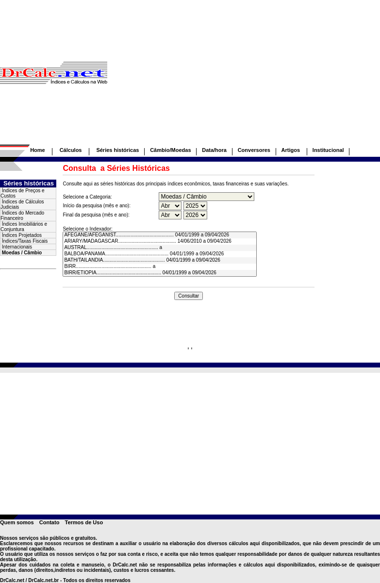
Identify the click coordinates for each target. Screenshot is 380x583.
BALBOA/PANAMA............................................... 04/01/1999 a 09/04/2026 (159, 254)
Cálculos (71, 150)
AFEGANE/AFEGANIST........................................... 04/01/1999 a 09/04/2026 (159, 235)
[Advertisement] (243, 77)
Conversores (254, 150)
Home (37, 150)
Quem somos (17, 522)
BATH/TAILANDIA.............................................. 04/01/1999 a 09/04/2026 (159, 260)
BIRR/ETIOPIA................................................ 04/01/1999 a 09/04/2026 (159, 273)
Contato (49, 522)
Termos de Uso (84, 522)
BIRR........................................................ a (159, 267)
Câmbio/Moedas (170, 150)
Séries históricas (117, 150)
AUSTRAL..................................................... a (159, 248)
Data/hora (214, 150)
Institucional (328, 150)
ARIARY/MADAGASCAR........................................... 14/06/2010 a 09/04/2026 (159, 241)
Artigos (291, 150)
